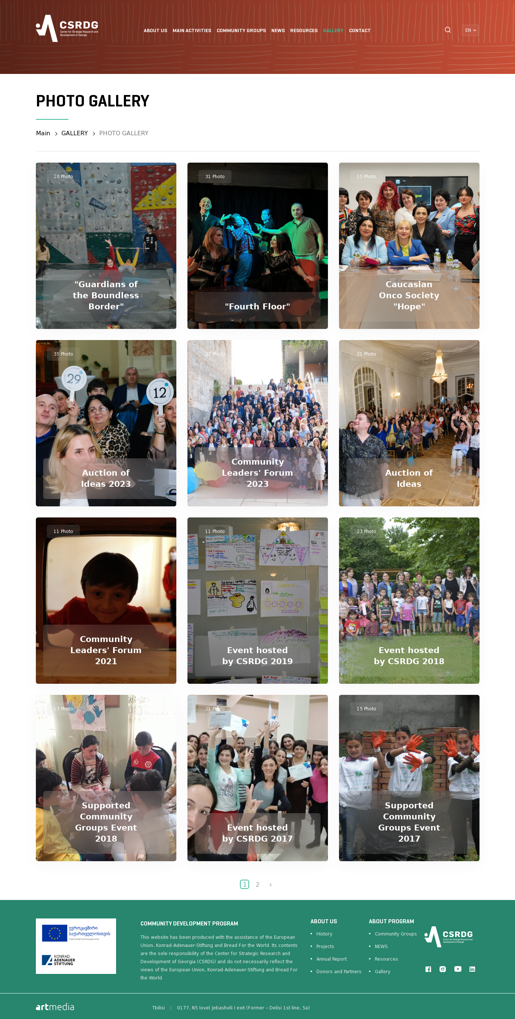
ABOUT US (155, 31)
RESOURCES (304, 31)
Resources (386, 959)
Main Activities (192, 31)
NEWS (278, 31)
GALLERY (333, 31)
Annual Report (331, 959)
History (324, 934)
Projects (325, 946)
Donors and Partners (339, 971)
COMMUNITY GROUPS (241, 31)
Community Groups (396, 934)
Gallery (382, 971)
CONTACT (360, 31)
